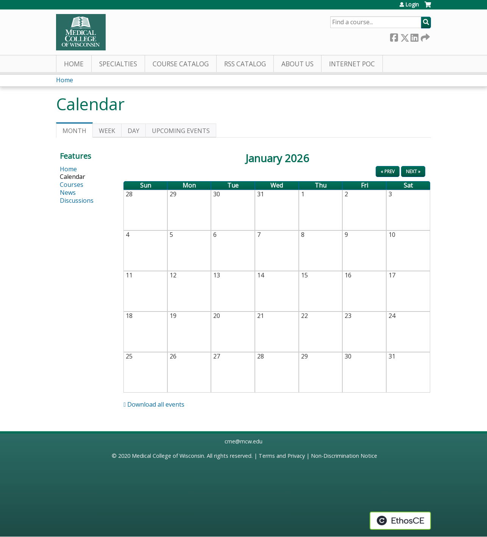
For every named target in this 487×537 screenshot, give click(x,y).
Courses (71, 184)
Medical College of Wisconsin (168, 455)
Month (77, 132)
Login (412, 4)
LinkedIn (414, 36)
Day (133, 131)
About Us (297, 63)
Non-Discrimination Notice (344, 455)
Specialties (118, 63)
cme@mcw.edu (243, 441)
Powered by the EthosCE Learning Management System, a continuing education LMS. (400, 521)
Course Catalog (181, 63)
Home (74, 63)
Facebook (394, 36)
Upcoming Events (181, 131)
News (68, 192)
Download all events (153, 404)
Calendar (72, 176)
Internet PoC (352, 63)
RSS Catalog (245, 63)
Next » (413, 171)
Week (107, 131)
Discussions (77, 200)
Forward (424, 36)
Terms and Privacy (282, 455)
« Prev (388, 171)
